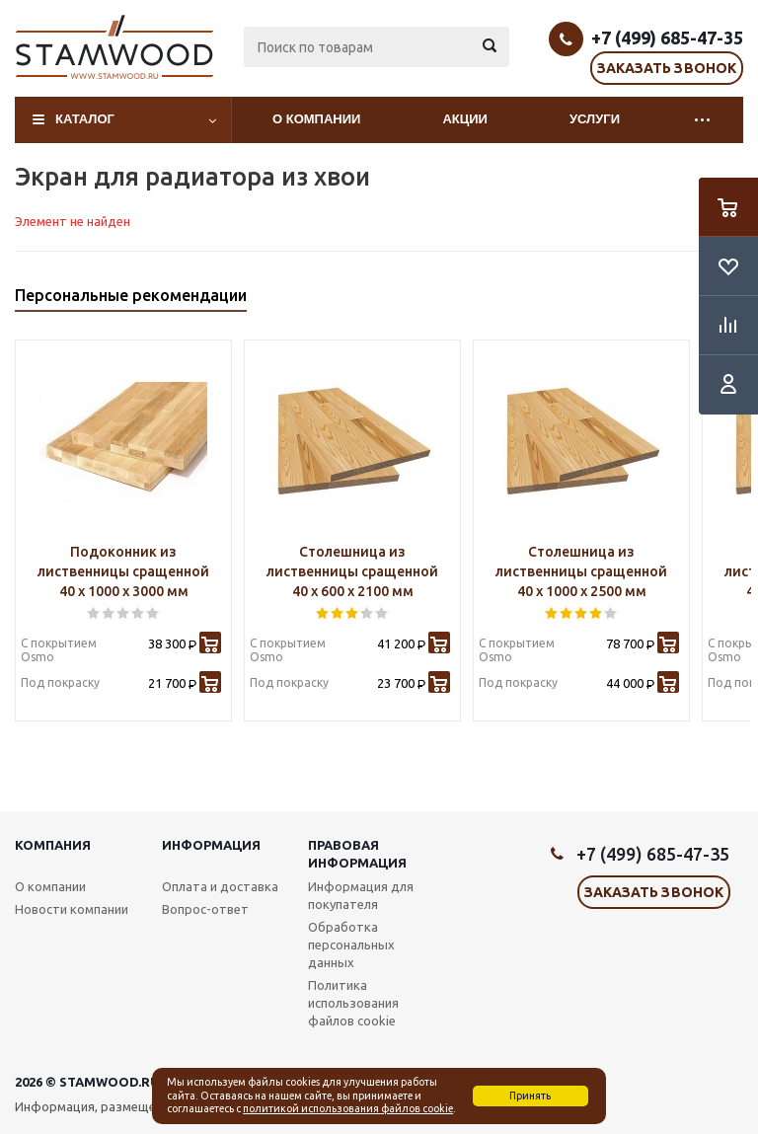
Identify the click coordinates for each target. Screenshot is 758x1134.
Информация (211, 845)
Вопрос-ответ (205, 909)
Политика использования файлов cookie (353, 1002)
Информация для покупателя (361, 895)
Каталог (84, 119)
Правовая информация (357, 853)
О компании (316, 119)
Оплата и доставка (220, 886)
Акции (465, 119)
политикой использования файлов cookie (348, 1108)
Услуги (594, 119)
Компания (53, 845)
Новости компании (71, 909)
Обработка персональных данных (351, 944)
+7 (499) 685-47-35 (667, 37)
